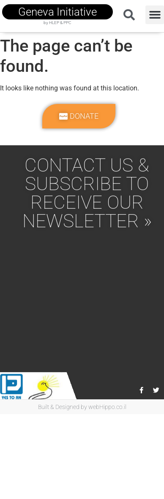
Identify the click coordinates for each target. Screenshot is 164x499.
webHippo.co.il (107, 407)
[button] (154, 14)
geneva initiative (57, 11)
